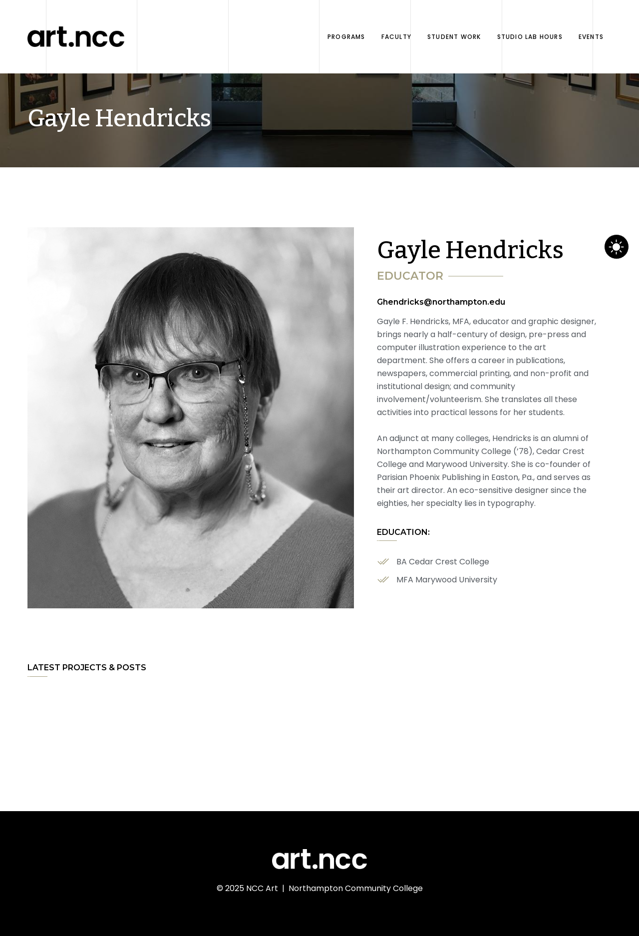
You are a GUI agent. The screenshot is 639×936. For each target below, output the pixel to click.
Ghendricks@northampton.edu (441, 302)
